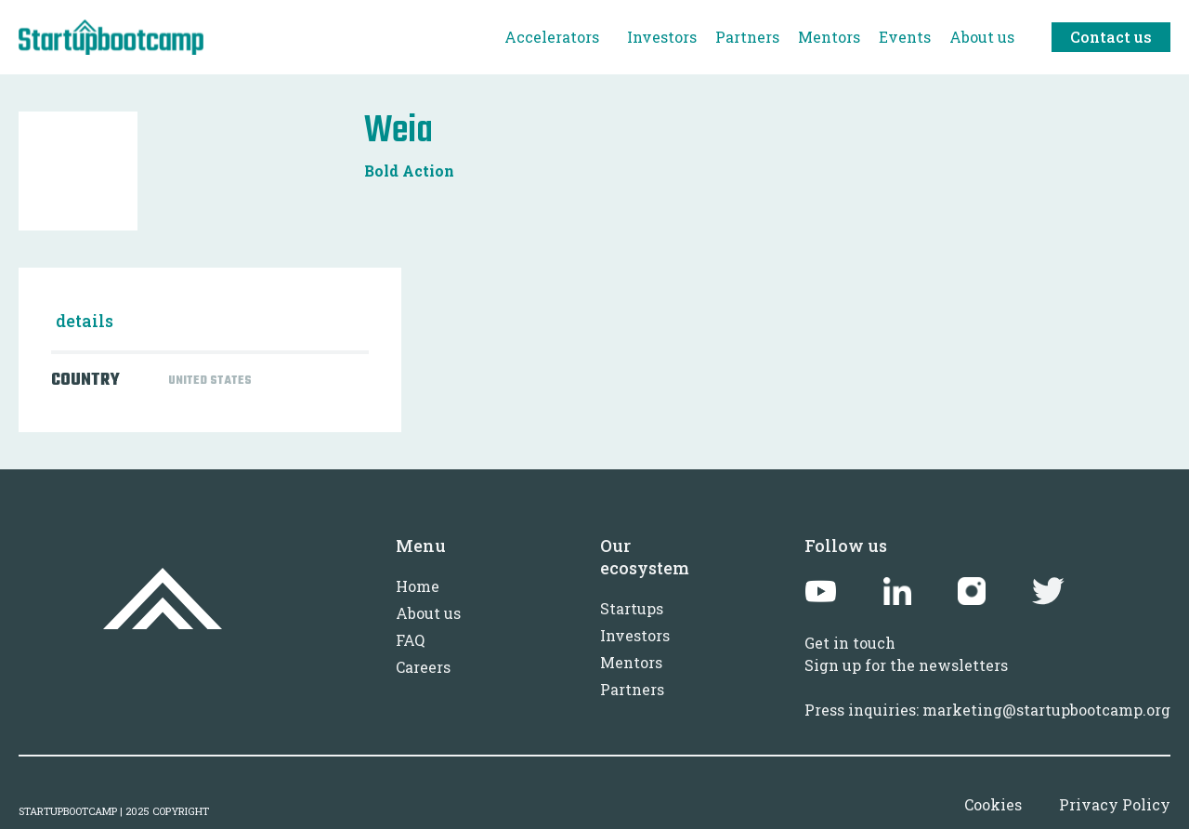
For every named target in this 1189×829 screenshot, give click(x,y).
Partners (632, 689)
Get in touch (849, 642)
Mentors (631, 662)
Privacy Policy (1114, 804)
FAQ (410, 640)
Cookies (993, 804)
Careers (423, 667)
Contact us (1111, 36)
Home (417, 586)
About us (428, 613)
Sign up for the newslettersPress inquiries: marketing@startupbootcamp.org (987, 687)
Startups (631, 608)
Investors (635, 635)
